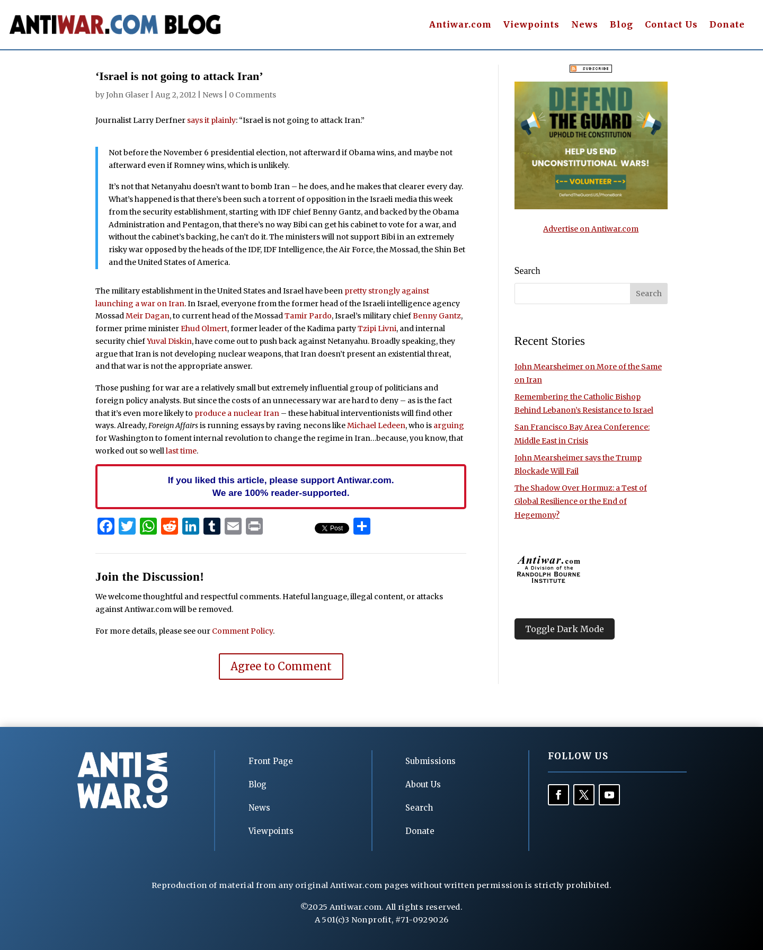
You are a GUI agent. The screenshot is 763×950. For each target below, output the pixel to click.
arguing (448, 425)
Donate (727, 25)
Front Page (271, 761)
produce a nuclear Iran (236, 413)
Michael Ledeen (376, 425)
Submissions (430, 761)
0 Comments (252, 95)
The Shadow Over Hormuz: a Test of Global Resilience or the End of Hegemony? (580, 501)
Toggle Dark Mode (564, 629)
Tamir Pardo (308, 316)
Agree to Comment (281, 666)
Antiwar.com (460, 25)
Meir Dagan (148, 316)
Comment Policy (242, 631)
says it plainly (211, 120)
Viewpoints (531, 25)
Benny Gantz (437, 316)
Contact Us (671, 25)
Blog (621, 25)
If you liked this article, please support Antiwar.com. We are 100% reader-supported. (281, 486)
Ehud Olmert (204, 328)
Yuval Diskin (169, 341)
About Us (423, 784)
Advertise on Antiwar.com (590, 229)
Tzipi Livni (377, 328)
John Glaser (127, 95)
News (584, 25)
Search (419, 808)
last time (181, 451)
